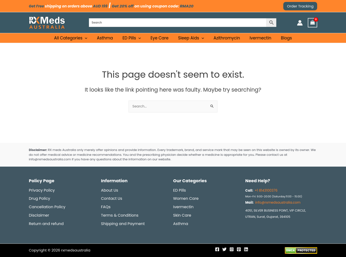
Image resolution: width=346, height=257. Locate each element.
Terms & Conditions (119, 215)
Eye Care (161, 40)
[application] (89, 40)
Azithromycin (225, 40)
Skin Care (182, 215)
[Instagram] (231, 249)
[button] (300, 6)
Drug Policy (39, 198)
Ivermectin (257, 40)
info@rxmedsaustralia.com (278, 202)
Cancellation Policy (47, 207)
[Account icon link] (300, 23)
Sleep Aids (191, 40)
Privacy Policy (42, 190)
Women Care (186, 198)
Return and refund (46, 223)
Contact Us (111, 198)
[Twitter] (224, 249)
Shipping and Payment (123, 223)
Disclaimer (39, 215)
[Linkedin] (246, 249)
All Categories (75, 40)
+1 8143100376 (266, 190)
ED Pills (134, 40)
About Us (109, 190)
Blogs (282, 40)
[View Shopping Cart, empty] (312, 22)
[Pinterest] (239, 249)
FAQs (106, 207)
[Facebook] (217, 249)
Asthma (109, 40)
